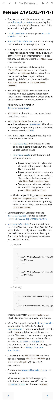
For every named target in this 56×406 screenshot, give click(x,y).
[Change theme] (9, 3)
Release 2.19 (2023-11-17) (28, 12)
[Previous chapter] (8, 396)
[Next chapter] (47, 396)
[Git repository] (47, 3)
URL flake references (18, 33)
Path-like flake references (20, 41)
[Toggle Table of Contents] (4, 3)
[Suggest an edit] (52, 3)
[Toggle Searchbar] (15, 3)
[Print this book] (43, 3)
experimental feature (27, 218)
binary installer (45, 323)
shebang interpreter (22, 22)
